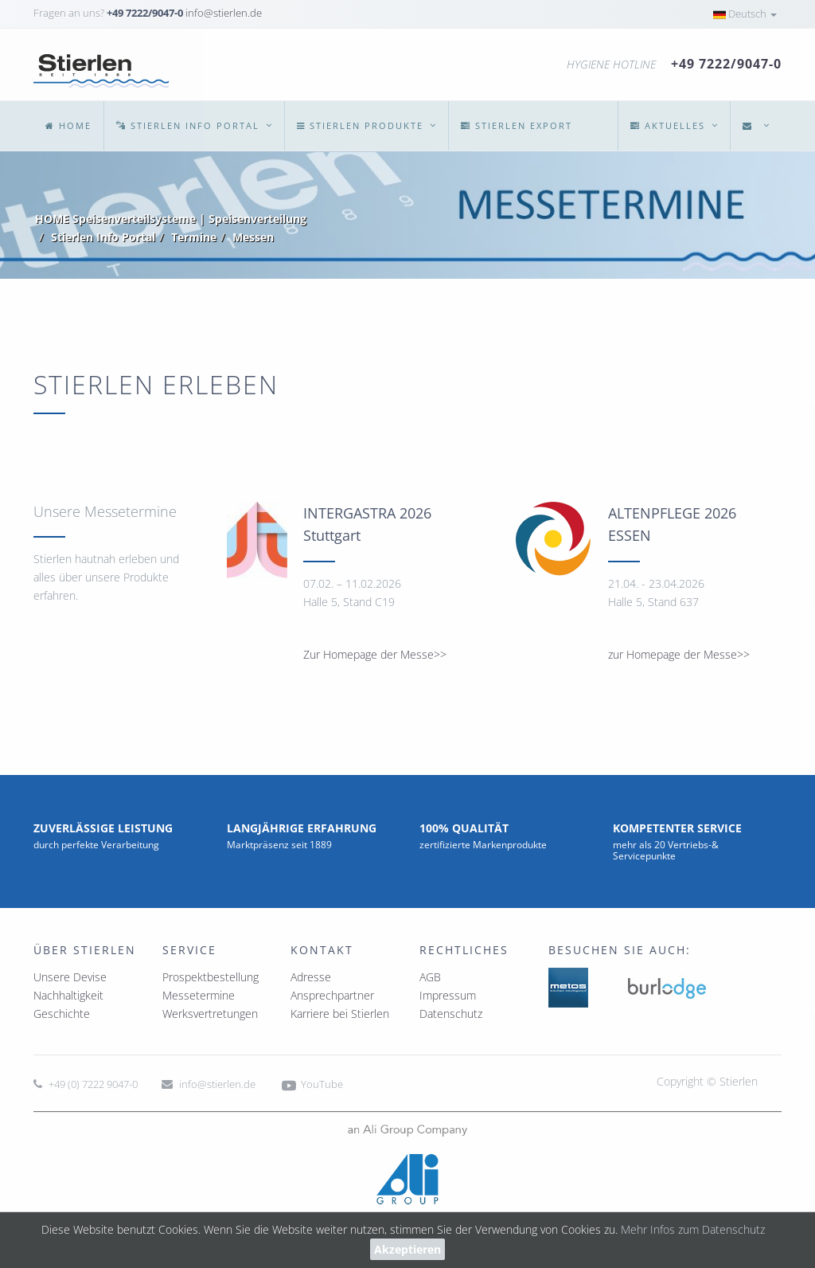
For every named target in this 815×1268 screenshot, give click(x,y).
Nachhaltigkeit (68, 995)
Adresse (311, 976)
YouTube (311, 1084)
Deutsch (745, 13)
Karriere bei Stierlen (340, 1013)
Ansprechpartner (332, 995)
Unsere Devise (70, 976)
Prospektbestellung (210, 976)
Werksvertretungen (210, 1013)
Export (516, 125)
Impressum (447, 995)
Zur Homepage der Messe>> (374, 654)
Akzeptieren (407, 1249)
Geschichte (61, 1013)
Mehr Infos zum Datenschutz (693, 1229)
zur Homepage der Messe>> (679, 654)
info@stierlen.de (223, 13)
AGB (430, 976)
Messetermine (198, 995)
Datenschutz (450, 1013)
